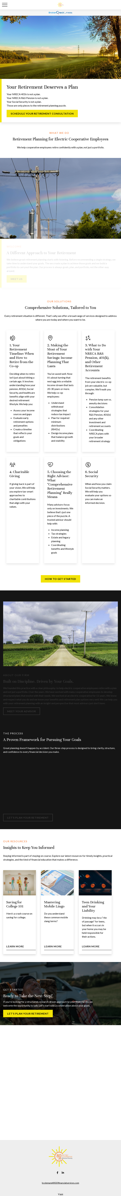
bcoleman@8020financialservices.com (60, 1182)
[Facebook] (57, 1172)
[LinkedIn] (63, 1172)
